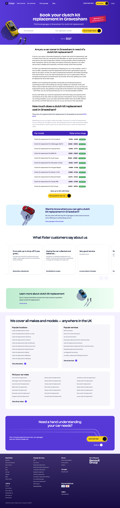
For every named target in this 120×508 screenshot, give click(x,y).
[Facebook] (99, 503)
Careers (7, 485)
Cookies (63, 465)
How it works (21, 3)
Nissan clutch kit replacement (52, 377)
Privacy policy (64, 462)
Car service (36, 462)
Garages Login (64, 471)
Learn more (24, 303)
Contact (7, 474)
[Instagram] (108, 503)
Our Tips (7, 472)
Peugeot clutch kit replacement (20, 396)
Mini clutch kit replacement (52, 387)
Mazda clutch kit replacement (85, 390)
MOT (34, 460)
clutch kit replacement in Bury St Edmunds (23, 343)
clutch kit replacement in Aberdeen (21, 358)
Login (113, 3)
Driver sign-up (8, 490)
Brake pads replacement (39, 465)
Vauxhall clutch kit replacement (20, 384)
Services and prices (10, 462)
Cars (6, 467)
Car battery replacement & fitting (41, 476)
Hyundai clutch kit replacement (53, 396)
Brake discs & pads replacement (41, 467)
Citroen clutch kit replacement (53, 390)
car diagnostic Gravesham (71, 352)
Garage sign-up (9, 493)
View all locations (19, 364)
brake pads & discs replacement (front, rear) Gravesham (79, 346)
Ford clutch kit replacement (19, 377)
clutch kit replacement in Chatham (21, 340)
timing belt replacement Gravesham (73, 349)
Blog (6, 469)
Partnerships (8, 497)
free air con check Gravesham (72, 333)
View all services (70, 361)
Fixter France (8, 479)
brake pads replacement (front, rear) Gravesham (77, 340)
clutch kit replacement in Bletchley (21, 355)
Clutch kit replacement (38, 474)
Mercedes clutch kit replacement (21, 393)
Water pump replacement (39, 481)
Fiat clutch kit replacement (52, 393)
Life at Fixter (8, 488)
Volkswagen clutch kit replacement (21, 381)
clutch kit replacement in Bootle (20, 352)
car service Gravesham (70, 337)
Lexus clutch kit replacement (84, 396)
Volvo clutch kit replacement (84, 393)
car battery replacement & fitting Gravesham (76, 355)
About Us (7, 460)
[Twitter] (103, 503)
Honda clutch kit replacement (85, 381)
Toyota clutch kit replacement (53, 384)
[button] (32, 3)
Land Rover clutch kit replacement (86, 377)
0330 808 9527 (87, 3)
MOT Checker (36, 483)
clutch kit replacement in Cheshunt (21, 337)
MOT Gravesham (68, 330)
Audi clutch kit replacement (19, 390)
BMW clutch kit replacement (19, 387)
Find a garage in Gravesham (56, 221)
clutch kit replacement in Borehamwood (22, 349)
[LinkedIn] (112, 503)
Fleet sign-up (8, 495)
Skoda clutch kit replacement (84, 387)
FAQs (6, 476)
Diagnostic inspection (38, 472)
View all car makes (19, 401)
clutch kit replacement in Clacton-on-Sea (23, 333)
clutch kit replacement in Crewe (20, 330)
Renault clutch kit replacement (53, 381)
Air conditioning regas (38, 479)
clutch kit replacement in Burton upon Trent (23, 346)
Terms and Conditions (66, 460)
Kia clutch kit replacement (84, 384)
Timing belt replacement (39, 469)
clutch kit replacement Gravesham (73, 343)
